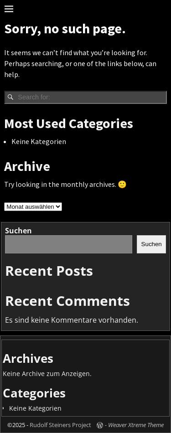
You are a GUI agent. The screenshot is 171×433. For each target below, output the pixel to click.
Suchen (18, 231)
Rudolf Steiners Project (60, 425)
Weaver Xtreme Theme (136, 425)
